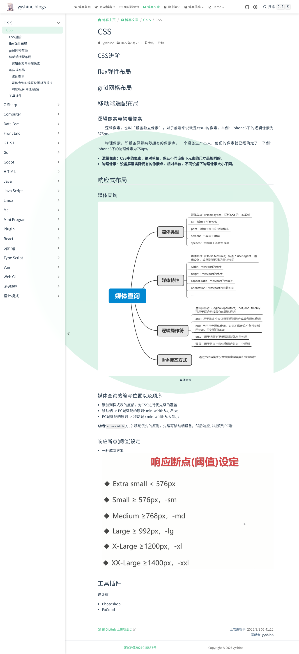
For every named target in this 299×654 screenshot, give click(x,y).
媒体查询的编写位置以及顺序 (32, 82)
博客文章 (151, 7)
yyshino (108, 43)
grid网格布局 (18, 50)
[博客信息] (194, 6)
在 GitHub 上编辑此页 (117, 629)
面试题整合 (129, 7)
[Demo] (216, 6)
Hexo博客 (105, 7)
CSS (9, 29)
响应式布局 (17, 69)
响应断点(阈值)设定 (25, 89)
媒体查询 (18, 76)
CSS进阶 (15, 36)
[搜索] (277, 6)
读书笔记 (171, 7)
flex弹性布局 (18, 43)
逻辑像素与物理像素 (26, 63)
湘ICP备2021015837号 (140, 647)
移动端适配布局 (20, 56)
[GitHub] (247, 7)
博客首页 (82, 7)
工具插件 (15, 95)
